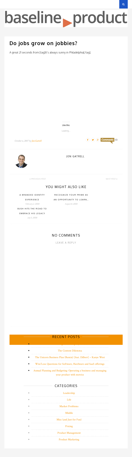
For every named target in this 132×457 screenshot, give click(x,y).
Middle (69, 413)
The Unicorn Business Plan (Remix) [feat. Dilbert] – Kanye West (70, 357)
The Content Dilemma (70, 350)
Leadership (69, 393)
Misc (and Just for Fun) (69, 419)
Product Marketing (69, 439)
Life (69, 400)
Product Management (69, 433)
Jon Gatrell (37, 140)
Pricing (69, 426)
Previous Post (38, 179)
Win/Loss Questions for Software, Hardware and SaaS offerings (69, 364)
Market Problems (68, 406)
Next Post (112, 179)
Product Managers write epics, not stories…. (70, 344)
